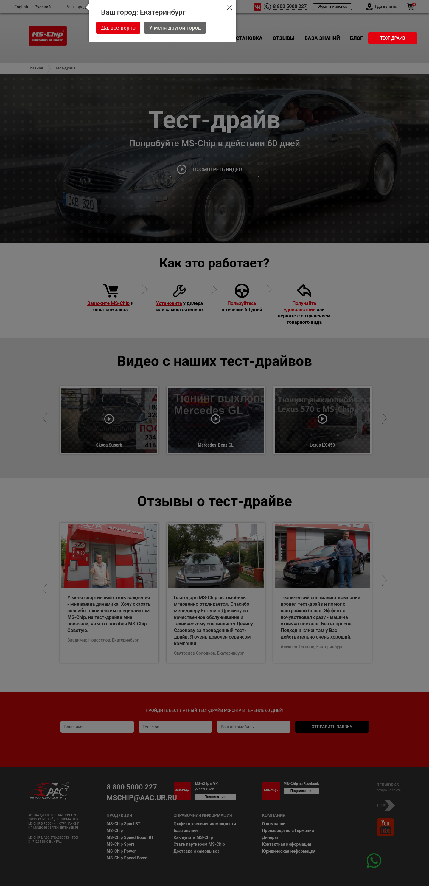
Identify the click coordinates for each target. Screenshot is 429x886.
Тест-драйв (392, 38)
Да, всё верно (118, 27)
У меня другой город (175, 27)
